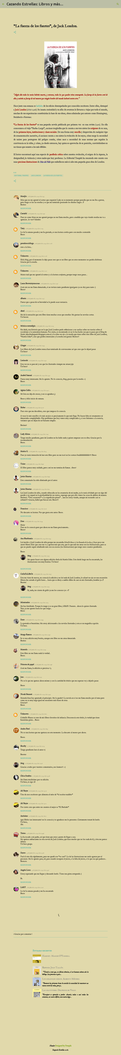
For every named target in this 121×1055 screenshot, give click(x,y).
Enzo (22, 620)
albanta (23, 298)
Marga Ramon (26, 635)
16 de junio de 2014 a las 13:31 (41, 376)
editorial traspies (21, 175)
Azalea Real (25, 729)
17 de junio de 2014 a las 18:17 (38, 714)
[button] (14, 32)
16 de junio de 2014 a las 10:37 (36, 299)
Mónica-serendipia (27, 326)
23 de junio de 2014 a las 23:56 (40, 870)
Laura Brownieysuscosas (30, 283)
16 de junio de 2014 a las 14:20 (40, 390)
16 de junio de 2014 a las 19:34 (34, 521)
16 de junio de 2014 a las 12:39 (37, 361)
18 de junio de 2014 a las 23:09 (38, 791)
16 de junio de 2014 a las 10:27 (38, 271)
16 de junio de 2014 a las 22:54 (37, 650)
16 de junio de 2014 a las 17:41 (39, 434)
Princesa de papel (27, 664)
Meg (29, 556)
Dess (22, 521)
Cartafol (23, 214)
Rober (22, 407)
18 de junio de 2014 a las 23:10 (37, 804)
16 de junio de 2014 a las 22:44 (34, 620)
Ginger (23, 345)
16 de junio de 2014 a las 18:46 (35, 464)
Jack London (36, 175)
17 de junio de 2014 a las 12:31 (33, 677)
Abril (22, 311)
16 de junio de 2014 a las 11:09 (34, 311)
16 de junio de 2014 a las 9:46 (36, 214)
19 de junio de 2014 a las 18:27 (37, 816)
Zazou (22, 853)
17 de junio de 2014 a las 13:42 (42, 694)
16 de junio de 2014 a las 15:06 (35, 408)
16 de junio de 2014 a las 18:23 (37, 452)
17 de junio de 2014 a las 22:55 (41, 556)
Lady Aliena (25, 434)
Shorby (23, 746)
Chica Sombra (25, 776)
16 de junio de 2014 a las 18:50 (41, 489)
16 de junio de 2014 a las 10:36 (49, 284)
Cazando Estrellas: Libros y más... (35, 4)
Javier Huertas (25, 477)
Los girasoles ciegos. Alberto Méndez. (61, 978)
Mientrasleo (25, 602)
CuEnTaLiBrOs (26, 574)
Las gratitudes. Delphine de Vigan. (59, 990)
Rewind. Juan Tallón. (52, 967)
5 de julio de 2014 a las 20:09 (35, 888)
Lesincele (24, 360)
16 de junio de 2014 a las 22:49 (41, 635)
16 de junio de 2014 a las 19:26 (38, 509)
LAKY (23, 887)
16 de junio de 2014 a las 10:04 (34, 229)
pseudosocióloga (27, 243)
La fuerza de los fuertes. (52, 175)
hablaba (39, 106)
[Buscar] (117, 4)
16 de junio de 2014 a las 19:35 (42, 539)
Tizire (22, 464)
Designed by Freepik (63, 1046)
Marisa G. (24, 451)
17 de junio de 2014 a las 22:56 (34, 763)
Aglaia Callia (25, 390)
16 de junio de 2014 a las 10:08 (43, 244)
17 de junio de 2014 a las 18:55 (39, 729)
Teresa (22, 833)
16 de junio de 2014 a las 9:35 (36, 196)
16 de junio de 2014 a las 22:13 (39, 603)
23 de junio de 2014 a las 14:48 (35, 833)
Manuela (23, 650)
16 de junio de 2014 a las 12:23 (45, 326)
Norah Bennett (26, 694)
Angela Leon (25, 870)
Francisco (24, 509)
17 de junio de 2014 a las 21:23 (36, 746)
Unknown (24, 256)
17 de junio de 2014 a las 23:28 (41, 776)
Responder (25, 209)
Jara (21, 677)
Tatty (22, 228)
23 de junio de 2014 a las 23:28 (35, 853)
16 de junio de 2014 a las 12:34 (36, 346)
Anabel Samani (26, 375)
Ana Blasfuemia (26, 539)
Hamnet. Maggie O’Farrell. (56, 956)
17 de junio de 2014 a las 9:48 (43, 665)
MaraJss (23, 196)
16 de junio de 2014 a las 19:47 (43, 574)
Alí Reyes (24, 791)
